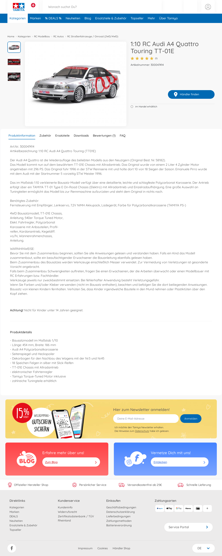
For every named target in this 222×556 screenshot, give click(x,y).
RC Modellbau (42, 36)
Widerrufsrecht (67, 512)
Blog (87, 26)
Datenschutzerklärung (120, 512)
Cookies (102, 548)
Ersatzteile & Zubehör (110, 26)
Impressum (85, 548)
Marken (35, 26)
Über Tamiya (168, 26)
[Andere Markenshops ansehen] (33, 9)
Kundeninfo (65, 507)
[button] (190, 11)
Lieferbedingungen (118, 516)
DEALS (54, 26)
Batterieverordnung (119, 525)
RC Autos (58, 36)
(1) (144, 58)
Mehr (151, 26)
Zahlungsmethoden (118, 521)
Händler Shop (121, 548)
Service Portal (188, 527)
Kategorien (18, 26)
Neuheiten (73, 26)
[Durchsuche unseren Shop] (102, 11)
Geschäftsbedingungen (121, 507)
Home (10, 36)
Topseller (137, 26)
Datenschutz (142, 431)
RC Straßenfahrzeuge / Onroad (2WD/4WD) (92, 36)
